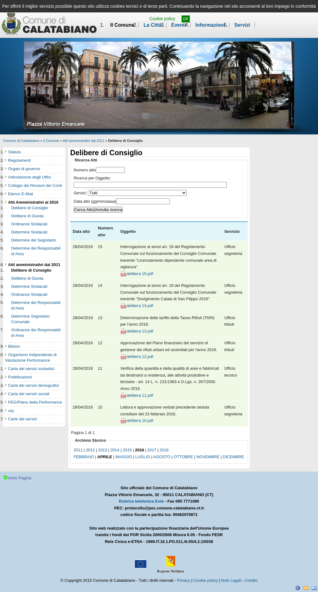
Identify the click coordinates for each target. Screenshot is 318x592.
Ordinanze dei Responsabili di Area (36, 333)
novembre (208, 456)
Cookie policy (162, 18)
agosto (161, 456)
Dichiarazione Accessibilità (297, 587)
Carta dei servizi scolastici (31, 368)
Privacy (183, 580)
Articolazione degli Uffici (29, 177)
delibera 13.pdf (139, 331)
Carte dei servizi (22, 419)
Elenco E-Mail (20, 194)
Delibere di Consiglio (29, 208)
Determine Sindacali (29, 232)
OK (185, 19)
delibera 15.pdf (139, 273)
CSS (305, 587)
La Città (152, 25)
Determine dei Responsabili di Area (36, 251)
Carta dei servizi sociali (28, 393)
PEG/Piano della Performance (35, 402)
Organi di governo (24, 168)
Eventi (178, 25)
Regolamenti (19, 160)
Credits (251, 580)
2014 (115, 450)
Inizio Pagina (19, 478)
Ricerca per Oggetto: (92, 178)
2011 (78, 450)
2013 (102, 450)
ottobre (183, 456)
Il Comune (122, 25)
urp (11, 410)
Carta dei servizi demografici (33, 385)
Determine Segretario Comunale (30, 319)
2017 (151, 450)
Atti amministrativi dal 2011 (83, 140)
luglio (142, 456)
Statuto (14, 152)
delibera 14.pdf (139, 305)
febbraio (84, 456)
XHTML (313, 587)
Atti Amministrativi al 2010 (33, 202)
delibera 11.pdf (139, 395)
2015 (127, 450)
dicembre (233, 456)
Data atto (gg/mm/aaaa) (95, 201)
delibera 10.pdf (139, 420)
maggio (124, 456)
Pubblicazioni (20, 377)
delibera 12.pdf (139, 356)
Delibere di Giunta (27, 216)
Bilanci (14, 346)
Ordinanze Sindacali (29, 224)
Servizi (242, 25)
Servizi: (81, 193)
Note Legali (231, 580)
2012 (90, 450)
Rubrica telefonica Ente (141, 501)
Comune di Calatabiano (21, 140)
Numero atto (85, 170)
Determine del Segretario (33, 240)
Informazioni (210, 25)
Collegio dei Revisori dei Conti (35, 185)
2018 (164, 450)
